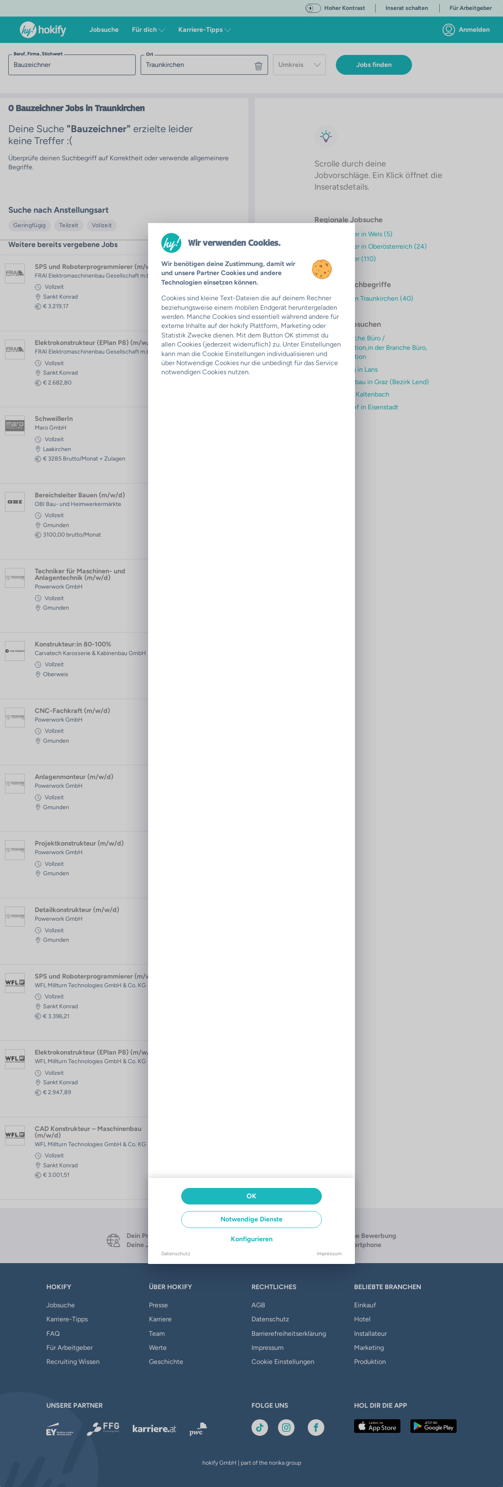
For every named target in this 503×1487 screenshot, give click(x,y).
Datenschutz (175, 1254)
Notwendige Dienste (251, 1219)
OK (251, 1196)
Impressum (329, 1254)
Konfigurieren (252, 1239)
